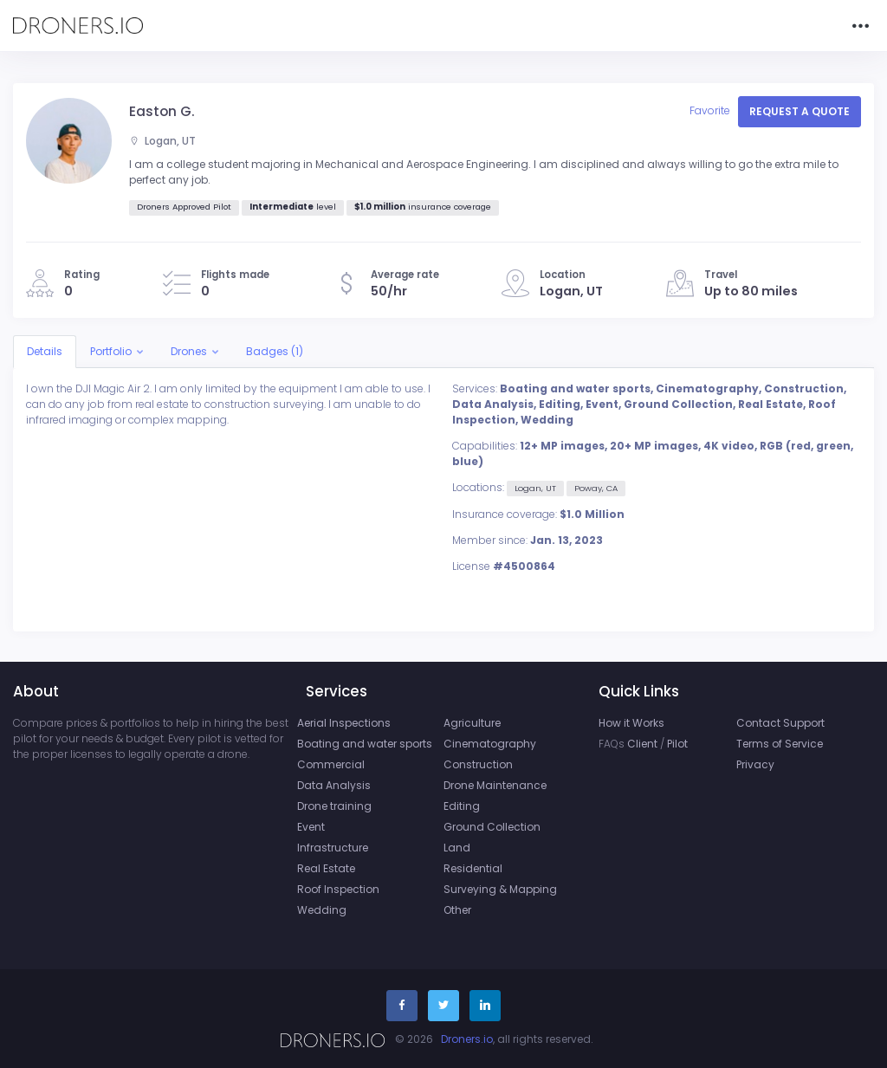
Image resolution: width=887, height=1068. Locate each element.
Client (642, 743)
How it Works (631, 722)
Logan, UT (162, 140)
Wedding (321, 910)
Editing (462, 806)
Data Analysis (334, 785)
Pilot (677, 743)
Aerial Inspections (344, 722)
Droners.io (467, 1039)
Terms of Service (779, 743)
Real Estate (326, 868)
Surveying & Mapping (500, 889)
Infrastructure (332, 847)
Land (457, 847)
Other (457, 910)
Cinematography (490, 743)
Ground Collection (492, 826)
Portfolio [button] (111, 351)
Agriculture (472, 722)
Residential (473, 868)
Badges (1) (274, 351)
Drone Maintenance (495, 785)
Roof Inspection (338, 889)
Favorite (711, 110)
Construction (478, 764)
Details (44, 351)
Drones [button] (189, 351)
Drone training (334, 806)
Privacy (755, 764)
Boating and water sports (364, 743)
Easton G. (162, 111)
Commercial (331, 764)
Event (311, 826)
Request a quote (799, 111)
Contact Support (780, 722)
